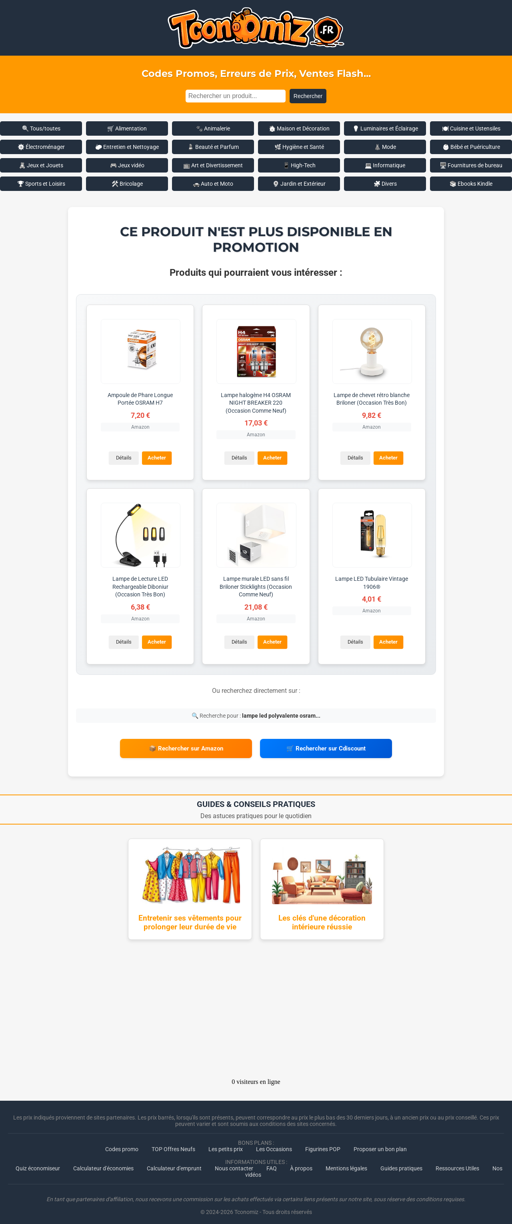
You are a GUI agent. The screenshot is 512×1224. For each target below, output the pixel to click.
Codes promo (121, 1144)
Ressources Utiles (457, 1163)
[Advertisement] (256, 1007)
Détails (123, 458)
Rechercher (308, 96)
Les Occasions (274, 1144)
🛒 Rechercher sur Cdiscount (326, 746)
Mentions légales (346, 1163)
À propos (301, 1163)
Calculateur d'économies (103, 1163)
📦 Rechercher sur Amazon (186, 746)
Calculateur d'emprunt (174, 1163)
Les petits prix (225, 1144)
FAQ (271, 1163)
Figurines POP (322, 1144)
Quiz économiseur (38, 1163)
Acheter (156, 458)
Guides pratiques (401, 1163)
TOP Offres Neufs (173, 1144)
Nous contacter (234, 1163)
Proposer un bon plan (380, 1144)
